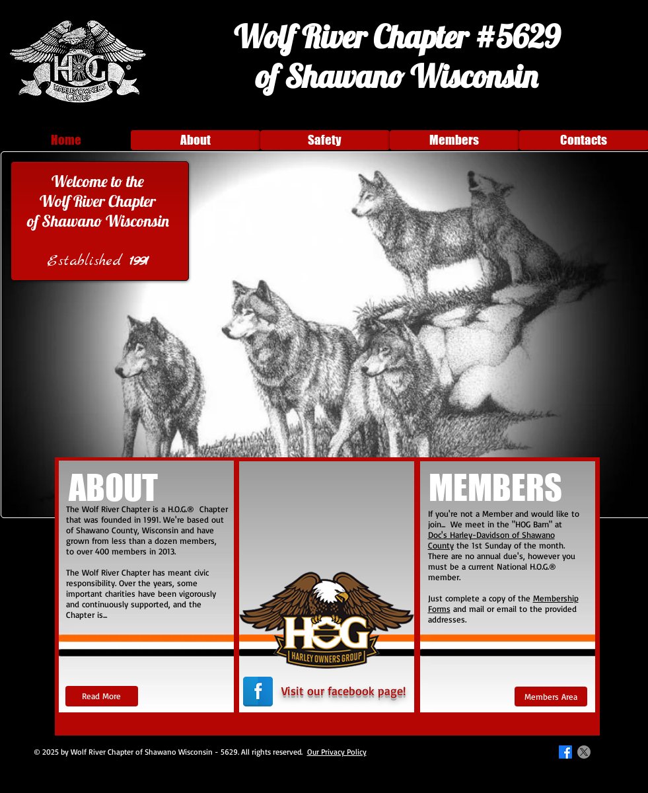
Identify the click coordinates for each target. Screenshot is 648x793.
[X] (584, 752)
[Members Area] (551, 696)
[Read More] (101, 696)
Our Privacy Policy (337, 752)
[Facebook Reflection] (258, 691)
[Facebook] (565, 752)
